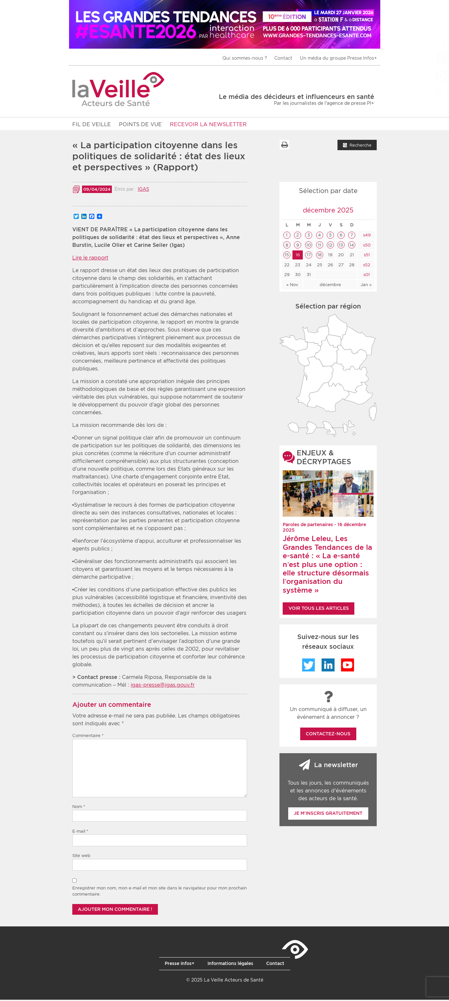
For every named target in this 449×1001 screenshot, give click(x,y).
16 (298, 256)
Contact (283, 58)
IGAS (143, 190)
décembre (330, 285)
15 (287, 256)
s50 (366, 246)
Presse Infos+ (180, 964)
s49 (366, 236)
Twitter (308, 666)
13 (341, 246)
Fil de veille (91, 124)
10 (308, 246)
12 (330, 246)
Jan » (366, 285)
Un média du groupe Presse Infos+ (338, 58)
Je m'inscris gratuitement (328, 814)
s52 (366, 266)
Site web (81, 856)
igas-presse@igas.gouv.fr (163, 686)
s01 (366, 275)
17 (309, 256)
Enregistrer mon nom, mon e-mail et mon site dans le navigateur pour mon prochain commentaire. (159, 892)
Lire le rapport (90, 259)
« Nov (292, 285)
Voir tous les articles (319, 609)
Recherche (360, 146)
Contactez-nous (328, 735)
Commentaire (88, 736)
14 (351, 246)
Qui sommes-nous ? (244, 58)
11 (319, 246)
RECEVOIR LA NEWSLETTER (208, 124)
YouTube (347, 666)
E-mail (80, 832)
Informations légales (230, 964)
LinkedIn (328, 666)
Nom (78, 807)
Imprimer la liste (284, 146)
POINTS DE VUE (140, 124)
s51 (366, 256)
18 (319, 256)
